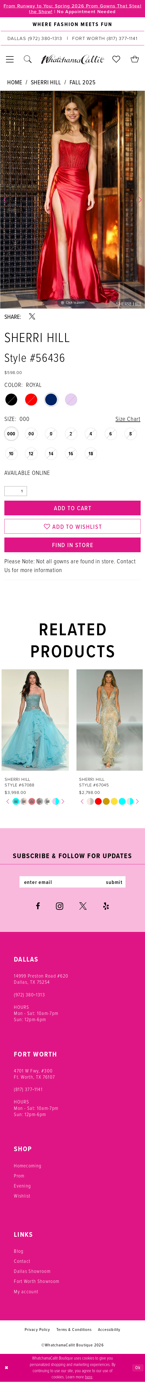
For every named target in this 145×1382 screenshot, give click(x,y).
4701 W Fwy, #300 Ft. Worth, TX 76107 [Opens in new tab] (34, 1074)
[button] (10, 59)
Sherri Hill (46, 82)
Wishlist (22, 1196)
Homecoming (27, 1165)
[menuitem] (72, 24)
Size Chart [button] (127, 419)
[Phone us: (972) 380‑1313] (34, 38)
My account (26, 1291)
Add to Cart (73, 507)
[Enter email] (72, 882)
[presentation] (35, 720)
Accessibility (109, 1329)
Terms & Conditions (74, 1329)
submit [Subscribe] (114, 882)
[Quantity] (15, 491)
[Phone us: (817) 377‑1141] (105, 38)
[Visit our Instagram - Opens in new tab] (59, 906)
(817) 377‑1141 (28, 1089)
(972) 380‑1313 (29, 994)
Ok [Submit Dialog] (138, 1368)
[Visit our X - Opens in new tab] (83, 906)
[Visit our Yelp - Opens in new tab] (106, 906)
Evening (22, 1186)
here (88, 1377)
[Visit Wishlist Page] (117, 59)
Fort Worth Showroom (36, 1281)
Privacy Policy (37, 1329)
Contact (22, 1261)
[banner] (72, 59)
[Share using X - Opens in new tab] (32, 316)
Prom (19, 1176)
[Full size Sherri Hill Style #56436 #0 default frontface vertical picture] (72, 200)
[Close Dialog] (7, 1367)
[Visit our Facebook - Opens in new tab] (38, 906)
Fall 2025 (83, 82)
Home (14, 82)
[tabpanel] (72, 200)
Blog (18, 1251)
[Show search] (28, 59)
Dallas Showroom (32, 1271)
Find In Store (72, 544)
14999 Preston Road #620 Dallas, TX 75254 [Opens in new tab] (41, 979)
